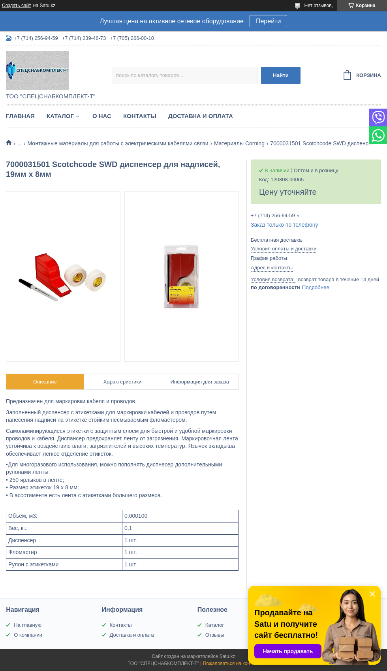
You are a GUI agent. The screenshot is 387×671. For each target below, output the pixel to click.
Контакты (139, 116)
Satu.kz (227, 656)
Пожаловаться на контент (231, 663)
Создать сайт (16, 5)
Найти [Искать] (281, 75)
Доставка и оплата (200, 116)
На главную (27, 625)
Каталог (60, 116)
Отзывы (214, 635)
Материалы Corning (239, 143)
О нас (101, 116)
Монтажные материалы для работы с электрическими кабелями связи (118, 143)
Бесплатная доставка (276, 240)
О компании (28, 635)
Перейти (268, 21)
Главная (20, 116)
